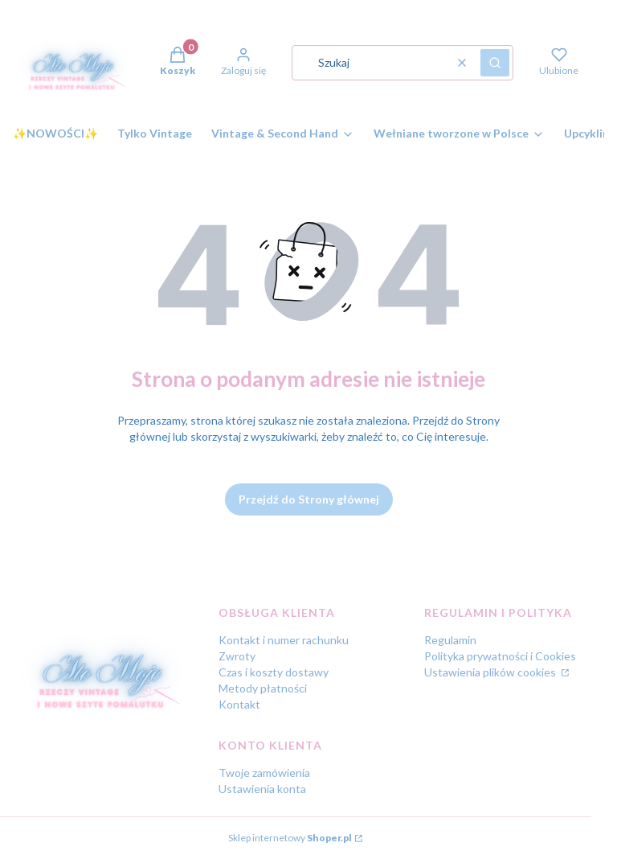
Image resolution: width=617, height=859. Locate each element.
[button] (494, 62)
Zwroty (237, 656)
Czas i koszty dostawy (274, 672)
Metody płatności (263, 688)
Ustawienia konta (262, 788)
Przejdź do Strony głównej (309, 499)
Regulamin (450, 640)
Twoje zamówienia (264, 772)
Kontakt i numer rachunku (284, 640)
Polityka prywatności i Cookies (500, 656)
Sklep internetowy (290, 838)
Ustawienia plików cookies (491, 672)
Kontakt (239, 704)
